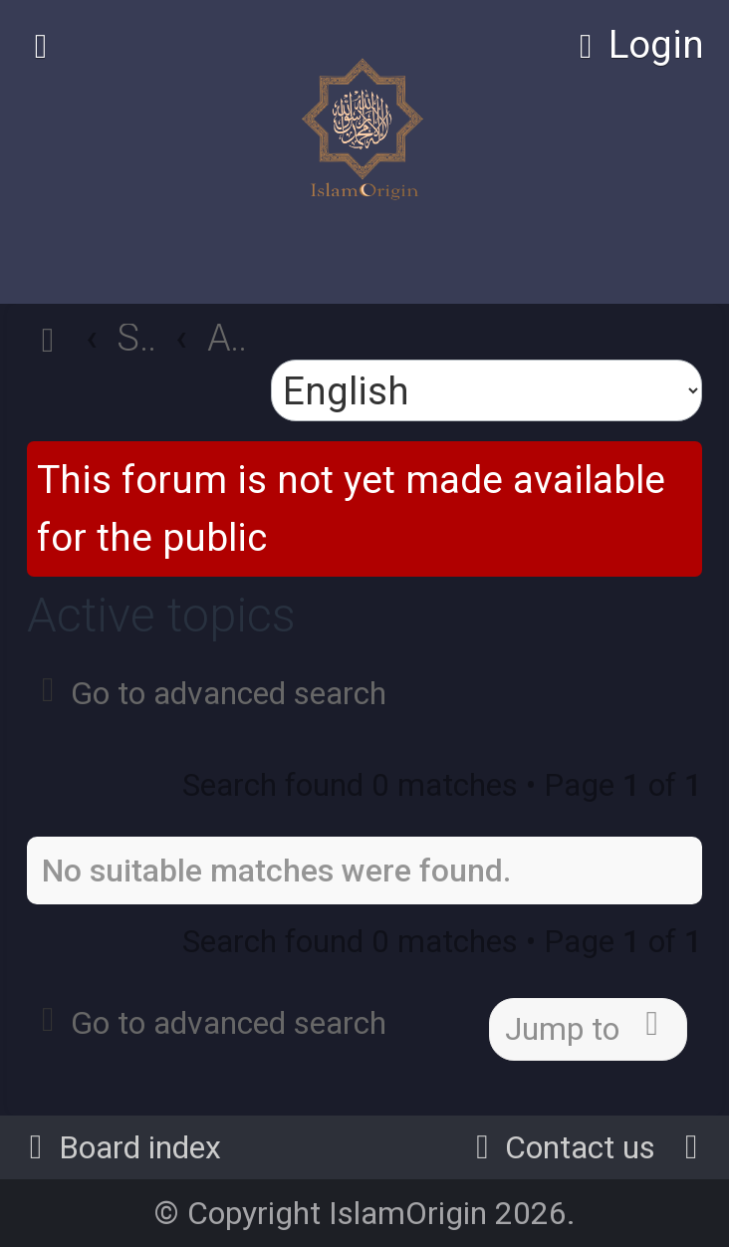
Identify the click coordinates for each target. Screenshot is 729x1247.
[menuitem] (634, 44)
